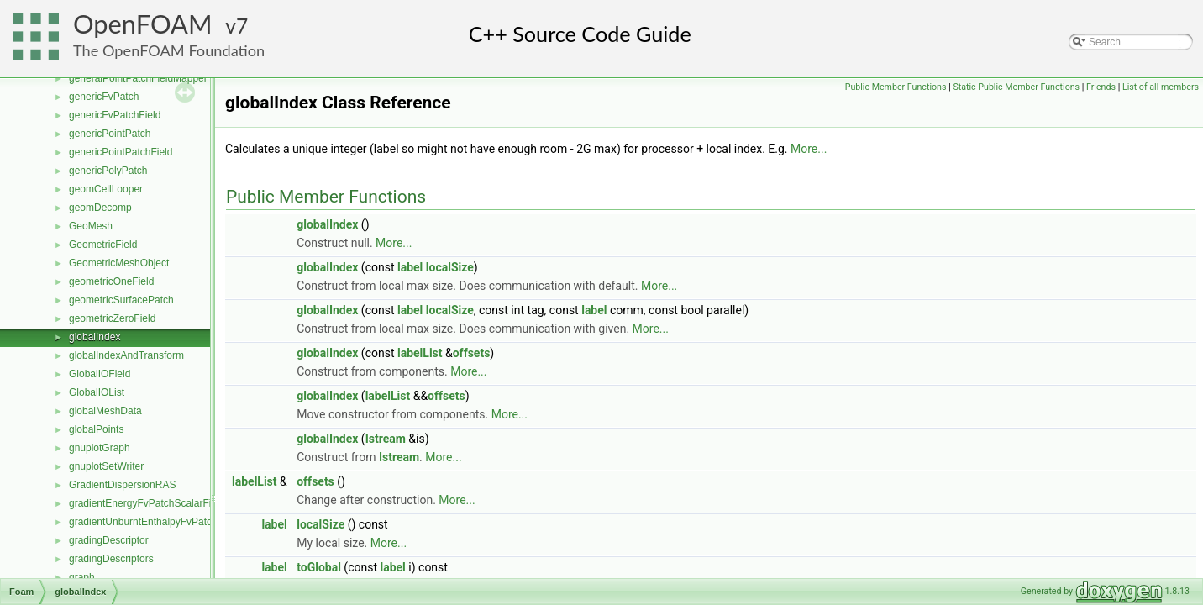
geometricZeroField (112, 318)
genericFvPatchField (114, 115)
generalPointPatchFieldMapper (138, 78)
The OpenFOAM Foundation (169, 50)
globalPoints (96, 429)
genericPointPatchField (120, 152)
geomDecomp (100, 207)
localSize (450, 267)
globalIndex (94, 337)
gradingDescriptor (109, 540)
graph (82, 577)
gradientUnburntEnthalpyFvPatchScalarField (168, 522)
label (410, 267)
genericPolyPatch (108, 170)
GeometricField (103, 244)
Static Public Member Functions (1016, 87)
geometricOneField (111, 281)
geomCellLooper (106, 189)
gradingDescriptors (111, 559)
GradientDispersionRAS (122, 485)
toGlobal (319, 567)
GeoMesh (91, 226)
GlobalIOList (96, 392)
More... (809, 148)
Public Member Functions (896, 87)
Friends (1101, 87)
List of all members (1160, 87)
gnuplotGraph (99, 448)
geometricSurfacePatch (121, 300)
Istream (385, 438)
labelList (420, 353)
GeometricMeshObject (119, 263)
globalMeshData (105, 411)
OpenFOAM (143, 23)
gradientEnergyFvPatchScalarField (146, 503)
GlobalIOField (99, 374)
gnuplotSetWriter (106, 466)
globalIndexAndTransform (126, 355)
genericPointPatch (109, 133)
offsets (472, 353)
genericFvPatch (104, 97)
